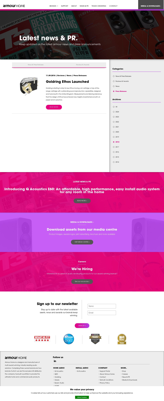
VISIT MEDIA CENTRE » (82, 242)
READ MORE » (82, 201)
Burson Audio (59, 383)
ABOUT (74, 6)
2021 (117, 127)
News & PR (126, 377)
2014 (117, 162)
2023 (117, 117)
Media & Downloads (129, 380)
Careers (125, 374)
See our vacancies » (82, 281)
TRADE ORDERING (99, 6)
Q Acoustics (59, 371)
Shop (124, 371)
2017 (117, 147)
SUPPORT (64, 6)
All (116, 107)
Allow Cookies (82, 397)
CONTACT (113, 6)
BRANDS (53, 6)
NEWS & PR (84, 6)
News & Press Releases (35, 65)
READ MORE (54, 107)
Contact (103, 377)
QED (56, 374)
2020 (117, 132)
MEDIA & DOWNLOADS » (151, 6)
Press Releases (121, 91)
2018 (117, 142)
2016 (117, 152)
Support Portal (105, 371)
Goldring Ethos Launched (67, 82)
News (117, 86)
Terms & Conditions (106, 380)
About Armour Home (107, 374)
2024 (117, 112)
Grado (57, 380)
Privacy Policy (105, 383)
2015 (117, 157)
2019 (117, 137)
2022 (117, 122)
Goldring (58, 377)
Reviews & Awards (82, 65)
